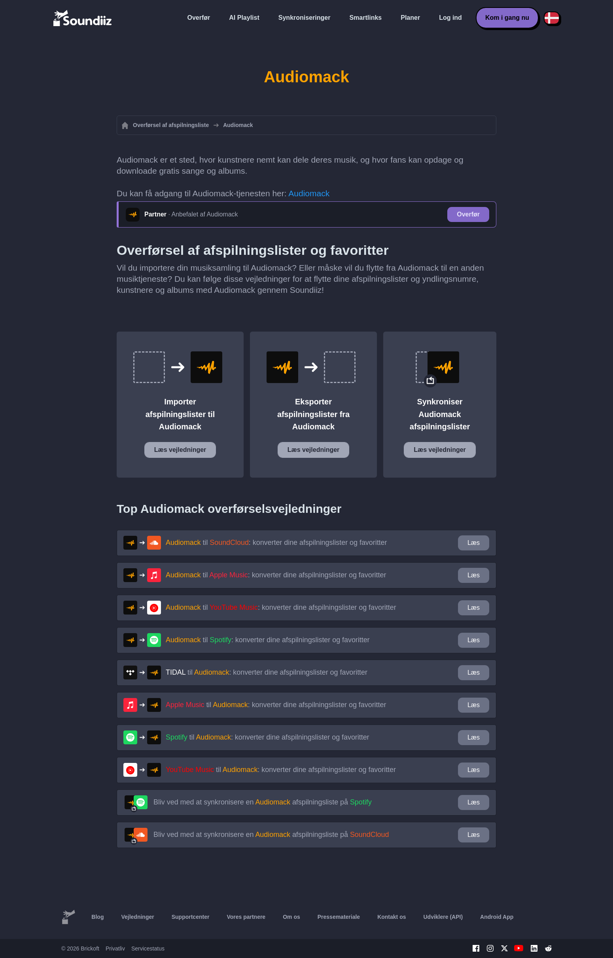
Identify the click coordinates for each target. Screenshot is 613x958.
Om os (291, 917)
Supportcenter (191, 917)
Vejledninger (137, 917)
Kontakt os (391, 917)
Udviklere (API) (443, 917)
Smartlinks (365, 17)
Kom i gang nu (507, 17)
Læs (473, 542)
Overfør (198, 17)
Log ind (450, 17)
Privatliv (115, 948)
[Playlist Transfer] (83, 18)
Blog (97, 917)
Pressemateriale (339, 917)
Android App (496, 917)
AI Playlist (244, 17)
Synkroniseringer (304, 17)
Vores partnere (246, 917)
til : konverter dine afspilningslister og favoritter (276, 542)
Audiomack (308, 193)
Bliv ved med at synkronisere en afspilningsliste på (262, 802)
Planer (410, 17)
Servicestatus (148, 948)
